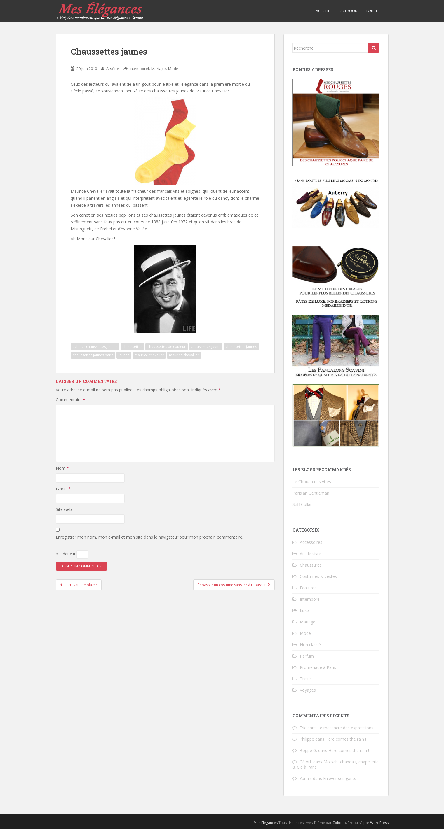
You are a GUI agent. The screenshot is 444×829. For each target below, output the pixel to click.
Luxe (304, 610)
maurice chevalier (149, 355)
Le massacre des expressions (345, 727)
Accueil (323, 10)
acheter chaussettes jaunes (95, 346)
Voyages (308, 690)
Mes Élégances (266, 822)
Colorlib (339, 822)
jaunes (124, 355)
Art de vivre (310, 553)
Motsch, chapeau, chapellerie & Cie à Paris (335, 764)
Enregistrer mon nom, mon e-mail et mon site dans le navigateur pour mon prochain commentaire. (149, 537)
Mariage (158, 68)
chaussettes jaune (205, 346)
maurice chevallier (184, 355)
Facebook (348, 10)
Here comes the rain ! (345, 739)
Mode (173, 68)
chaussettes (132, 346)
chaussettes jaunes (241, 346)
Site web (64, 509)
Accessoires (311, 542)
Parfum (307, 656)
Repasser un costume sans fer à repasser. (234, 584)
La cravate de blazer (78, 584)
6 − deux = (72, 554)
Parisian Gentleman (310, 493)
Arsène (112, 68)
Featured (308, 587)
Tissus (306, 678)
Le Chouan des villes (311, 481)
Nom (62, 468)
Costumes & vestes (318, 576)
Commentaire (70, 399)
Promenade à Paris (318, 667)
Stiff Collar (302, 504)
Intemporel (139, 68)
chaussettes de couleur (166, 346)
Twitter (373, 10)
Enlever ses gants (339, 778)
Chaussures (311, 565)
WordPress (379, 822)
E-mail (63, 489)
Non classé (310, 644)
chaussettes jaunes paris (93, 355)
